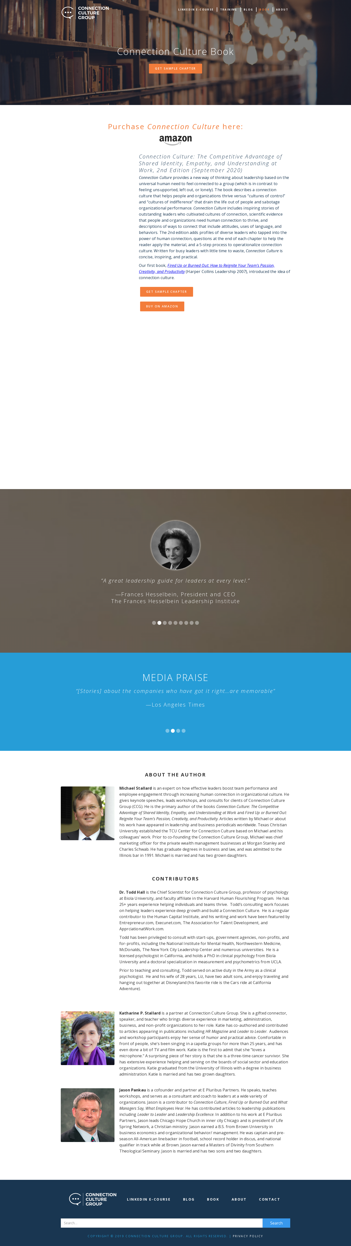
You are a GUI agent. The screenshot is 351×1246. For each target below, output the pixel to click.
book (264, 9)
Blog (248, 9)
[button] (154, 623)
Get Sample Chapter (175, 68)
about (282, 9)
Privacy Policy (248, 1236)
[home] (85, 13)
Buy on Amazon (162, 306)
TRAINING (228, 9)
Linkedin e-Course (196, 9)
